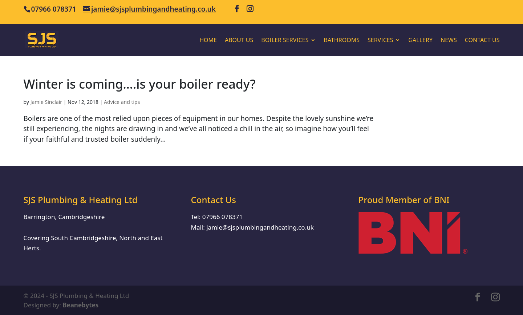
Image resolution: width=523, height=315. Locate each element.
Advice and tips (122, 101)
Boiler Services (284, 40)
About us (239, 40)
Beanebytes (80, 305)
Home (208, 40)
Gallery (420, 40)
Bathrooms (342, 40)
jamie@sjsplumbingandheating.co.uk (260, 227)
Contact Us (482, 40)
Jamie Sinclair (46, 101)
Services (380, 40)
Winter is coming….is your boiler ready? (140, 84)
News (449, 40)
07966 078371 (222, 217)
